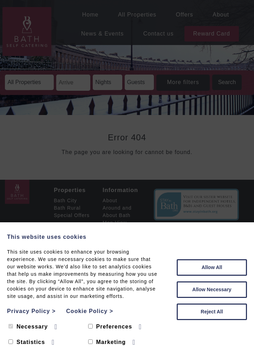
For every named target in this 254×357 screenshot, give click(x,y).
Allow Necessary (211, 289)
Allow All (212, 267)
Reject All (212, 311)
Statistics (26, 342)
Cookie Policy (89, 311)
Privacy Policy (31, 311)
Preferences (110, 327)
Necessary (28, 327)
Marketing (107, 342)
